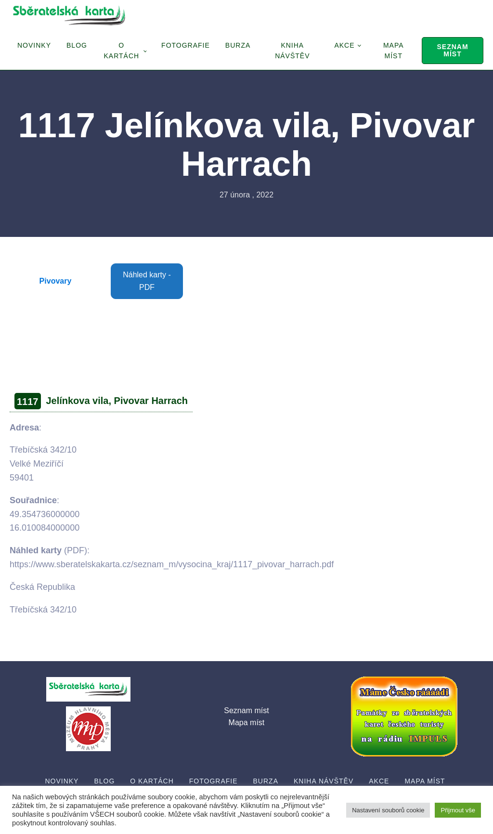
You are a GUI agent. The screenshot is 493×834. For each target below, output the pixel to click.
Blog (76, 45)
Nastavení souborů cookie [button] (388, 810)
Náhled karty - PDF (147, 281)
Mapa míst (393, 50)
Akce (344, 45)
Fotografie (185, 45)
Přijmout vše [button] (458, 810)
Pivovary (55, 281)
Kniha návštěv (292, 50)
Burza (237, 45)
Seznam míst (452, 50)
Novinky (34, 45)
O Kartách (121, 50)
